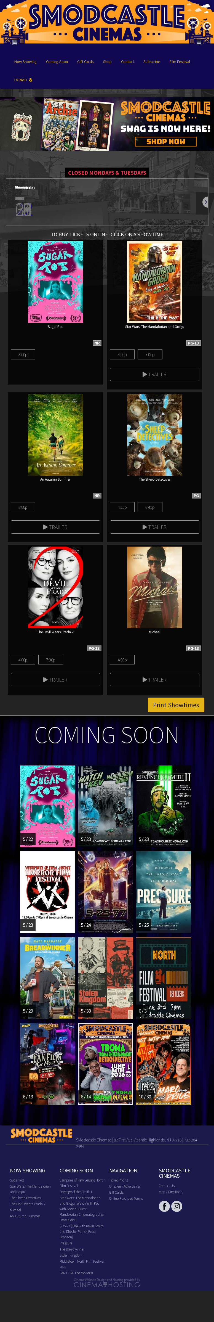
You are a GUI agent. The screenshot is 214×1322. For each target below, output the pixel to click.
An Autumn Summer (25, 1216)
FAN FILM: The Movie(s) (76, 1272)
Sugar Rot (17, 1180)
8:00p (23, 354)
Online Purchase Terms (126, 1198)
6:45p (149, 507)
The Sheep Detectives (25, 1197)
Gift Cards (85, 61)
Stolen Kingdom (71, 1255)
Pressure (66, 1243)
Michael (15, 1209)
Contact (127, 61)
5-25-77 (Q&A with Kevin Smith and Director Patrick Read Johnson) (82, 1231)
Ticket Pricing (118, 1180)
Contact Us (167, 1185)
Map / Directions (170, 1191)
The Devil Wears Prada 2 (27, 1203)
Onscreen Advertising (124, 1186)
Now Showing (25, 61)
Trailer (155, 374)
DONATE (23, 79)
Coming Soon (57, 61)
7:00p (149, 354)
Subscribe (151, 61)
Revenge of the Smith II (76, 1191)
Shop (107, 61)
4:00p (122, 354)
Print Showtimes (176, 705)
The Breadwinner (72, 1249)
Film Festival (180, 61)
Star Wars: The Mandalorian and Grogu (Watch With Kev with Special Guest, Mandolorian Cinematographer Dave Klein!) (82, 1208)
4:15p (122, 507)
